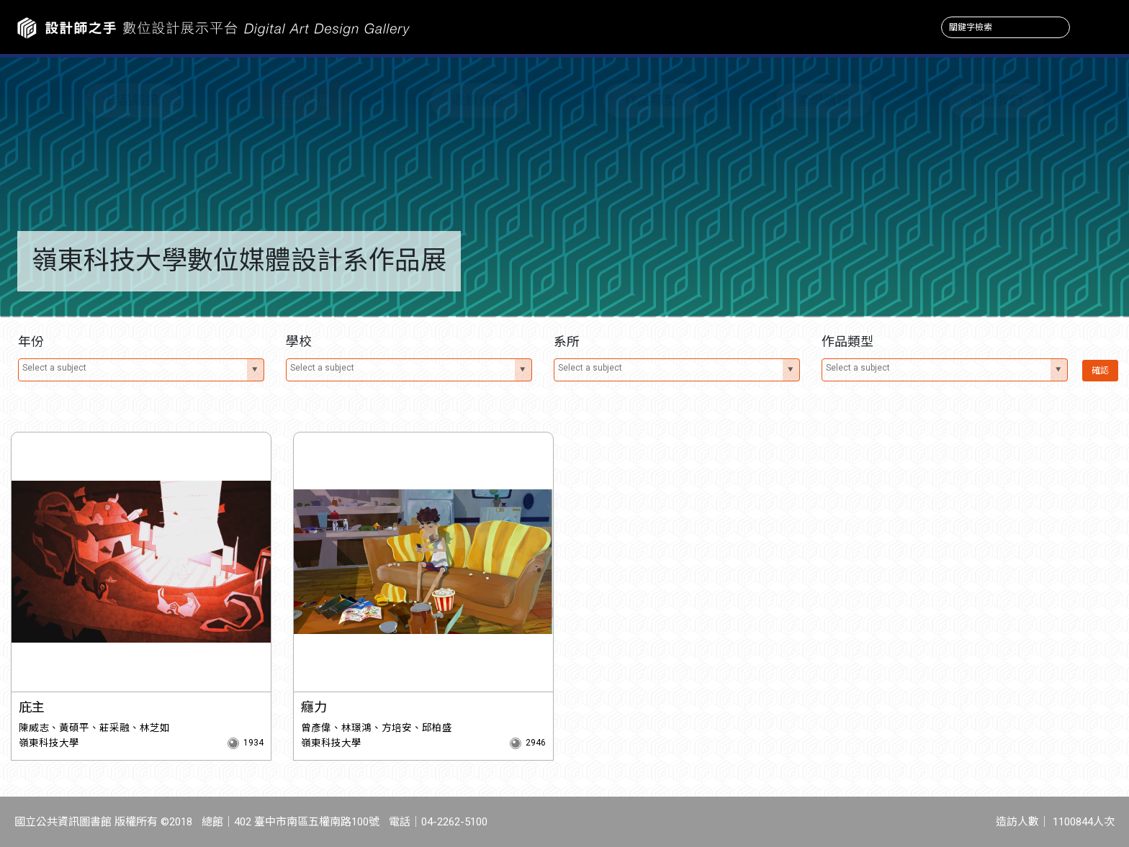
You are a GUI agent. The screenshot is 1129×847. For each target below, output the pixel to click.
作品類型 (651, 100)
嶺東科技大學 (49, 742)
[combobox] (141, 369)
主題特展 (305, 100)
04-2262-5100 (454, 821)
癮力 (314, 707)
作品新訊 (132, 100)
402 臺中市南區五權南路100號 (306, 821)
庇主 (32, 707)
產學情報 (824, 100)
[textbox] (132, 368)
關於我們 (996, 100)
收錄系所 (478, 100)
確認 (1100, 371)
